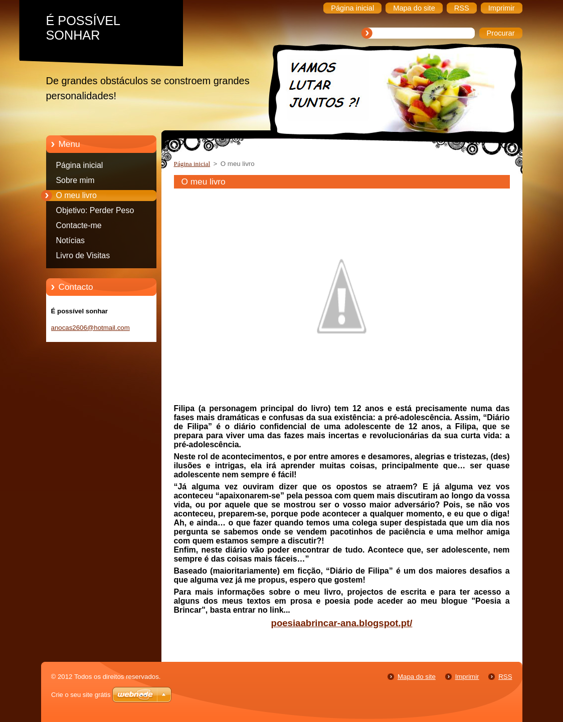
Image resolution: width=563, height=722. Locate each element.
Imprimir (467, 676)
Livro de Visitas (83, 255)
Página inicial (79, 165)
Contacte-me (79, 225)
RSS (505, 676)
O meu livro (76, 195)
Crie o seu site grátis (81, 694)
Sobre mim (75, 180)
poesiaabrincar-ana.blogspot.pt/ (342, 623)
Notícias (70, 240)
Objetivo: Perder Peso (95, 210)
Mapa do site (417, 676)
